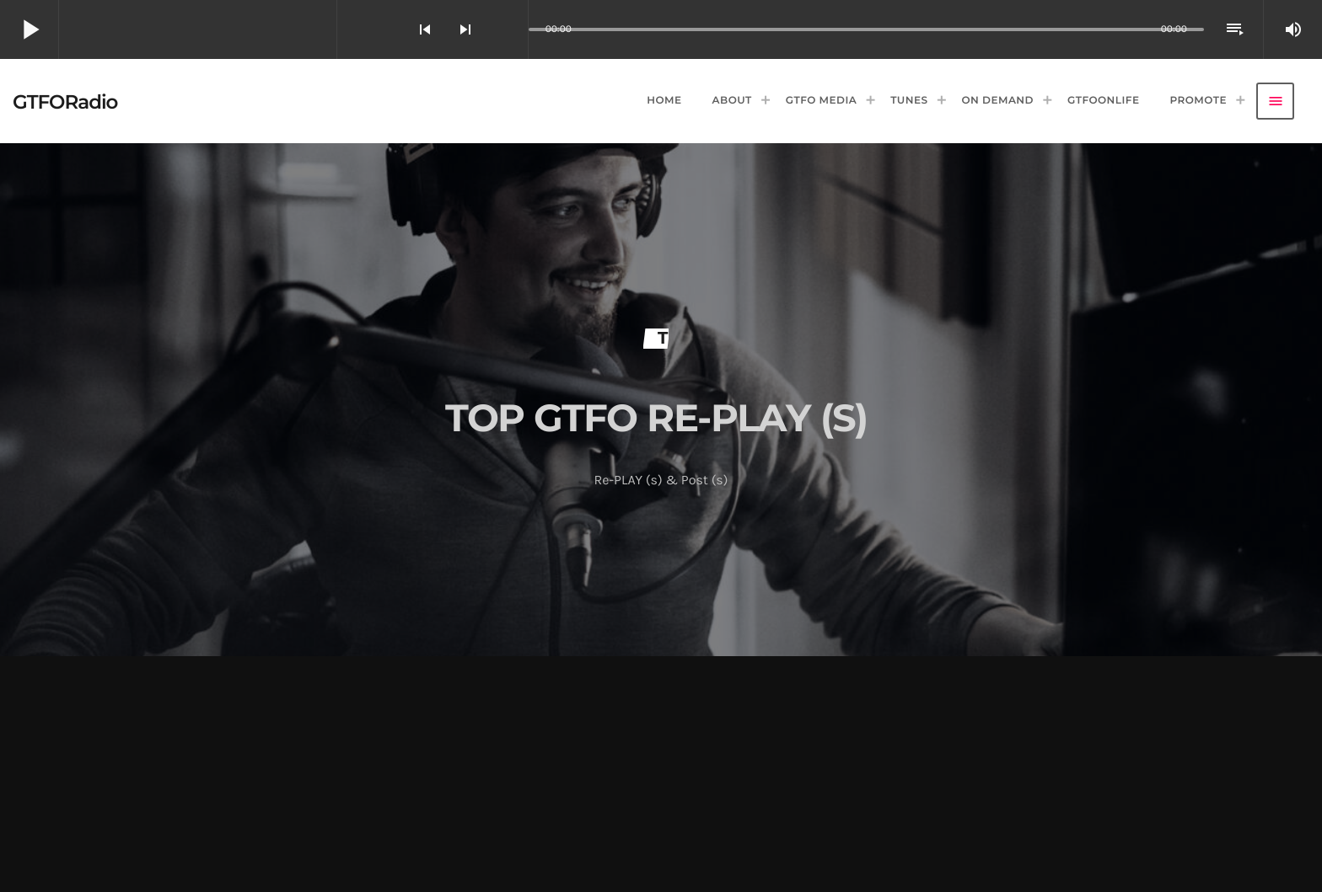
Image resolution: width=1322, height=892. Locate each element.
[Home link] (65, 101)
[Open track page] (511, 29)
